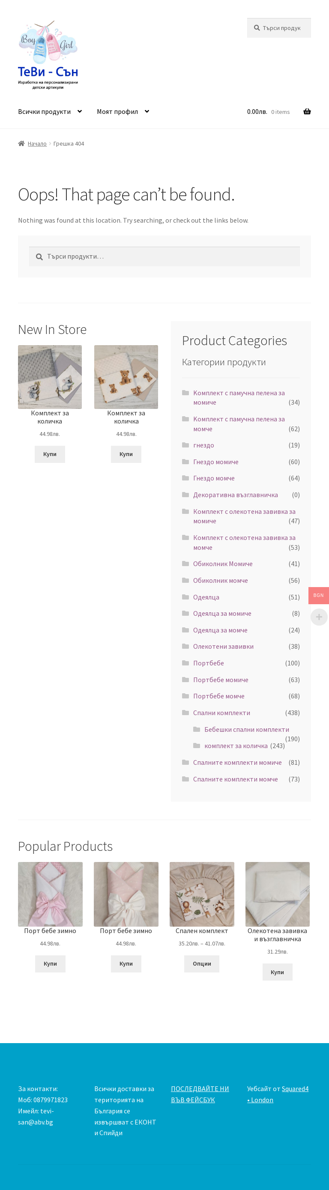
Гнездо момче (214, 478)
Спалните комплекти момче (235, 779)
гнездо (203, 445)
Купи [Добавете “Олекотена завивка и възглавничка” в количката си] (277, 972)
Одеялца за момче (220, 630)
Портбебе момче (219, 696)
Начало (37, 143)
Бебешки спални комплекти (246, 729)
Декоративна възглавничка (235, 494)
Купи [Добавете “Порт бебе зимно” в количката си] (50, 963)
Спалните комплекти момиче (237, 762)
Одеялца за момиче (222, 613)
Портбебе (208, 663)
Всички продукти (44, 111)
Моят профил (117, 111)
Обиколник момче (220, 580)
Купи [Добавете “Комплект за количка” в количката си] (50, 454)
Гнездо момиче (216, 461)
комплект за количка (236, 745)
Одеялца (206, 597)
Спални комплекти (221, 712)
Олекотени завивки (223, 646)
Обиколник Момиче (223, 563)
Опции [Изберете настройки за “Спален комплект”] (202, 963)
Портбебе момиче (220, 679)
